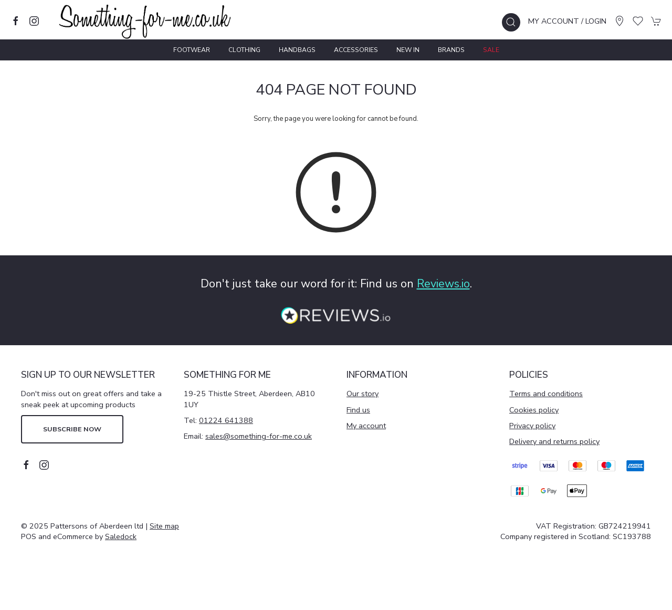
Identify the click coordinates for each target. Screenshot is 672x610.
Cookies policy (534, 410)
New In (407, 50)
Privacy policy (532, 425)
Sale (491, 50)
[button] (511, 22)
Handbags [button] (297, 50)
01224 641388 (226, 420)
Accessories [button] (356, 50)
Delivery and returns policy (554, 441)
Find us (358, 410)
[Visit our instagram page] (34, 21)
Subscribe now (72, 429)
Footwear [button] (191, 50)
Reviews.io (443, 284)
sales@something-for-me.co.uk (258, 436)
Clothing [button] (244, 50)
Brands (451, 50)
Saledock (120, 536)
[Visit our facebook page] (15, 21)
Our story (362, 393)
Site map (164, 526)
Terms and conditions (546, 393)
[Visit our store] (619, 21)
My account (366, 425)
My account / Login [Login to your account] (567, 21)
